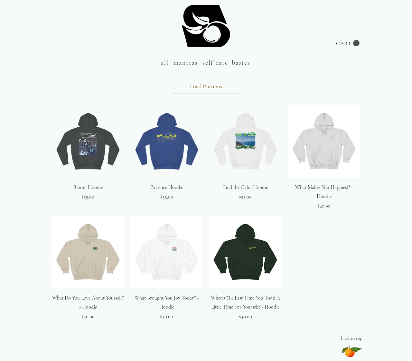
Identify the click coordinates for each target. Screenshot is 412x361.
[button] (348, 43)
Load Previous (206, 86)
